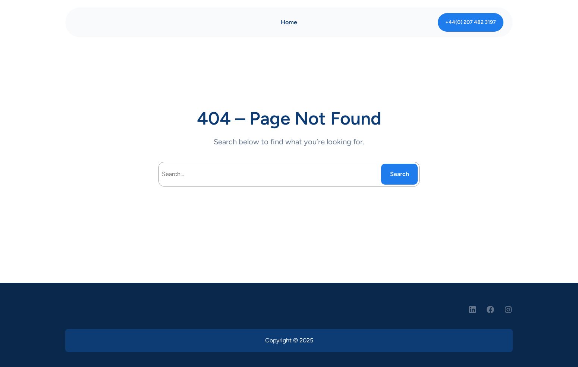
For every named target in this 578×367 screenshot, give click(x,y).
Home (289, 22)
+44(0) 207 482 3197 (470, 22)
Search (399, 174)
